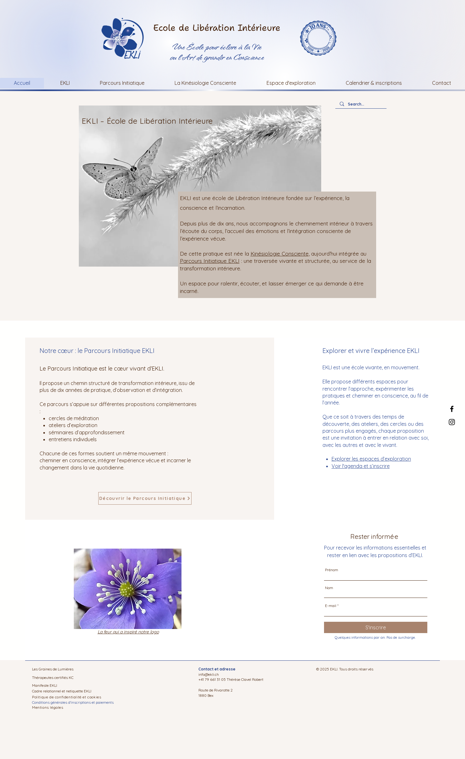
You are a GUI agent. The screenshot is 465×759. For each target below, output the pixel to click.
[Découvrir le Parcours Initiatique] (145, 498)
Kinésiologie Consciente (280, 253)
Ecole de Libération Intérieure (216, 28)
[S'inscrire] (375, 627)
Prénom (331, 570)
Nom (329, 588)
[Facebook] (452, 409)
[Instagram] (452, 422)
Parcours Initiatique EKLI (210, 261)
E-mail (330, 606)
